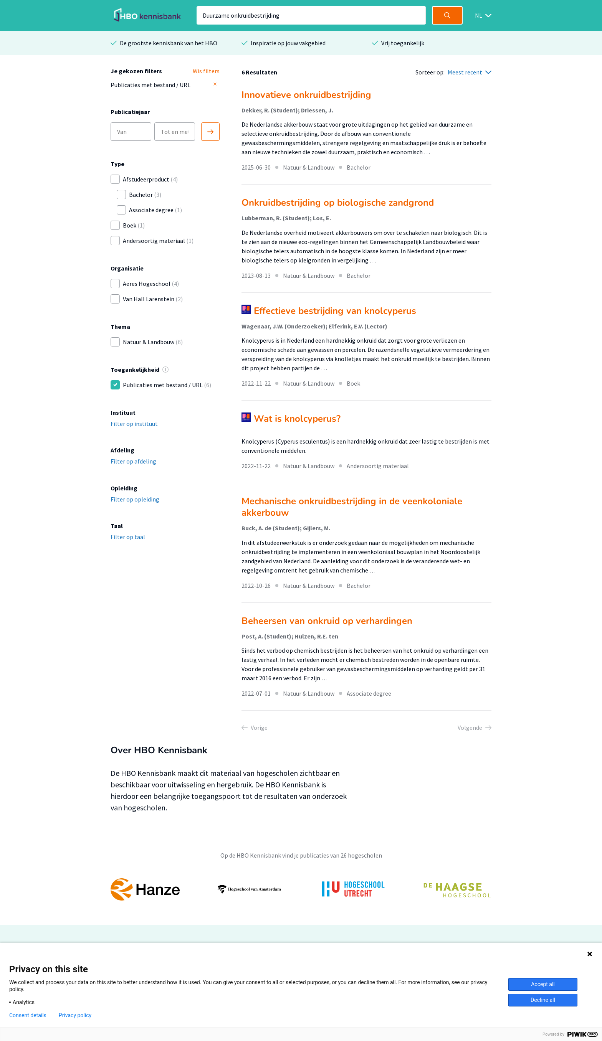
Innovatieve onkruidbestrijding (306, 95)
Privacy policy (75, 1015)
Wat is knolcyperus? (297, 418)
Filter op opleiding (135, 499)
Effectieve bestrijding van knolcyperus (335, 311)
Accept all (543, 984)
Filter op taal (128, 536)
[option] (301, 889)
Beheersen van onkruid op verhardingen (326, 621)
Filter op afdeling (133, 461)
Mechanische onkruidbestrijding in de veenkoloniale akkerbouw (351, 507)
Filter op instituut (134, 423)
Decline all (543, 1000)
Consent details (27, 1015)
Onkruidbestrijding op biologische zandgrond (337, 202)
